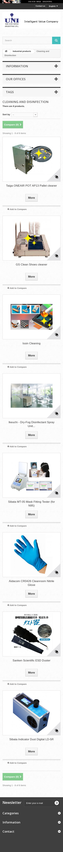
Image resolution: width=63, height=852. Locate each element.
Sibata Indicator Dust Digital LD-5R (31, 739)
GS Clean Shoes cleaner (31, 264)
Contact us (40, 6)
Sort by (6, 114)
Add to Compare (18, 209)
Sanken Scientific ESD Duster (31, 660)
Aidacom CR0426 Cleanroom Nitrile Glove (31, 583)
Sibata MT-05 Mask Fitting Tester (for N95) (31, 503)
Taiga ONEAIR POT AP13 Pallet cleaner (31, 185)
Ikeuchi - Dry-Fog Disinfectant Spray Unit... (31, 424)
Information (17, 66)
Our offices (16, 79)
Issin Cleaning (31, 343)
